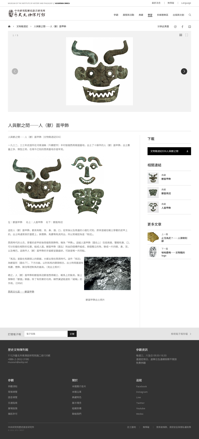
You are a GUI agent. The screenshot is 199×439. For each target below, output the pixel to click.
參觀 (116, 14)
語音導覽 (12, 397)
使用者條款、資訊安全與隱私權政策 (173, 426)
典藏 (141, 14)
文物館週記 (22, 26)
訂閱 (72, 333)
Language (186, 2)
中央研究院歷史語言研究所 (21, 427)
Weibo (139, 413)
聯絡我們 (76, 413)
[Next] (184, 71)
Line (138, 397)
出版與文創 (178, 14)
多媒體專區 (162, 14)
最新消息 (156, 2)
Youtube (141, 408)
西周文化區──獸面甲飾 (21, 291)
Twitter (140, 402)
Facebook (141, 386)
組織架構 (76, 408)
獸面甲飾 (166, 178)
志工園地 (131, 426)
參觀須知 (12, 386)
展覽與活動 (128, 14)
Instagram (142, 391)
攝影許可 (12, 413)
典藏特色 (76, 397)
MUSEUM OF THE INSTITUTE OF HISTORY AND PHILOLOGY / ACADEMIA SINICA (39, 3)
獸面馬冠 (166, 193)
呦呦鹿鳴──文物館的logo (173, 254)
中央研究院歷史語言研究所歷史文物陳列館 (27, 13)
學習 (150, 14)
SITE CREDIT (19, 430)
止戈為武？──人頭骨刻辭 (174, 240)
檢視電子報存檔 (181, 334)
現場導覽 (12, 391)
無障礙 (171, 2)
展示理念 (76, 402)
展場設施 (12, 408)
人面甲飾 (166, 207)
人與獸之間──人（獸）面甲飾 (50, 26)
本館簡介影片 (79, 386)
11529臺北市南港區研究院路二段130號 (29, 355)
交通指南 (12, 402)
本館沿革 (76, 391)
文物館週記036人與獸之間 (169, 151)
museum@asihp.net (18, 361)
